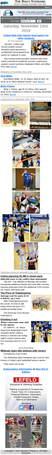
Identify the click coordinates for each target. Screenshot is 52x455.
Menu (48, 7)
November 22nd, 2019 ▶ (39, 18)
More (13, 66)
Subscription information (17, 369)
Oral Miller (6, 76)
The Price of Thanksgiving (16, 293)
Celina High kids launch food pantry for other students (26, 37)
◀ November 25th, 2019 (13, 18)
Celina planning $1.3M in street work (21, 276)
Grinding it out (9, 319)
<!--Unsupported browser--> (26, 431)
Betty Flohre (8, 86)
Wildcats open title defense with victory (23, 350)
